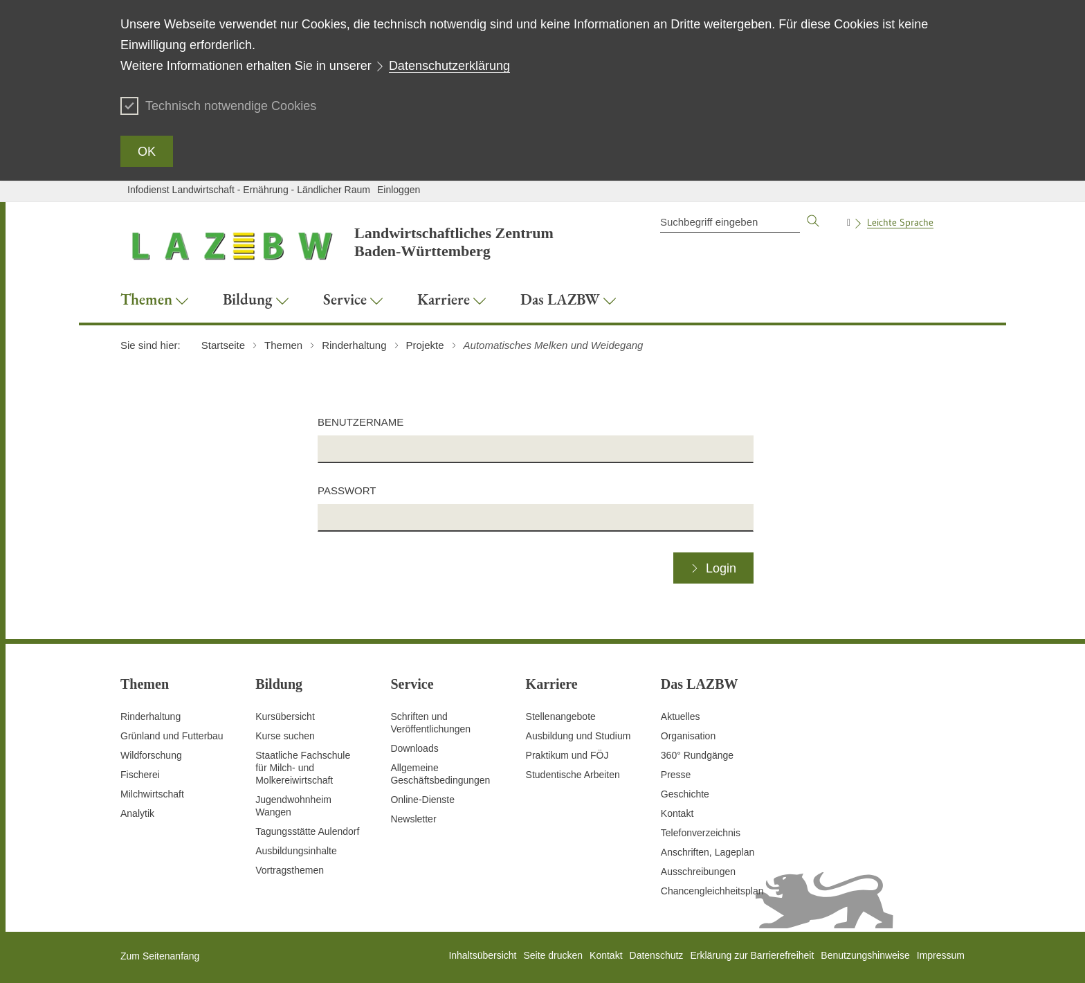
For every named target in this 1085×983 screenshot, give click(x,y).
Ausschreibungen (698, 871)
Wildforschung (151, 755)
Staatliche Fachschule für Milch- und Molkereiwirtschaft (302, 768)
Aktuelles (680, 716)
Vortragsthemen (289, 870)
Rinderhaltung (150, 716)
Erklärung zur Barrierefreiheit (752, 955)
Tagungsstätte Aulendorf (307, 831)
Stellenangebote (561, 716)
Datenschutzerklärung (449, 66)
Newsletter (413, 818)
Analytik (137, 813)
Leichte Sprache (900, 222)
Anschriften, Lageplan (707, 852)
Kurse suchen (285, 735)
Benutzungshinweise (865, 955)
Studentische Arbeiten (573, 774)
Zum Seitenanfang (159, 956)
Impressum (941, 955)
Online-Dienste (422, 799)
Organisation (688, 735)
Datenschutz (657, 955)
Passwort (347, 490)
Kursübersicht (285, 716)
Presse (676, 774)
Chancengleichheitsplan (712, 890)
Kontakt (677, 813)
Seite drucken (553, 955)
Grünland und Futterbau (172, 735)
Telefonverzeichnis (700, 832)
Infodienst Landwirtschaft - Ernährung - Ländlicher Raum (248, 189)
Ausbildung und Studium (578, 735)
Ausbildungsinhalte (296, 850)
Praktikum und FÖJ (567, 755)
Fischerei (140, 774)
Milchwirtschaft (152, 794)
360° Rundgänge (697, 755)
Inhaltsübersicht (482, 955)
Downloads (414, 748)
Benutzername (360, 422)
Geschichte (685, 794)
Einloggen (398, 189)
